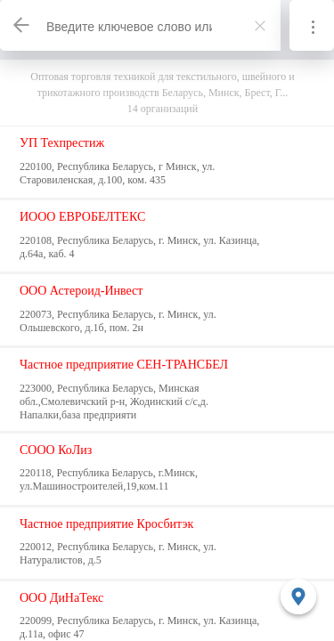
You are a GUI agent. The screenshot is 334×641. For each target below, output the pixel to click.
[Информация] (311, 25)
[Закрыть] (260, 26)
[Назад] (22, 25)
